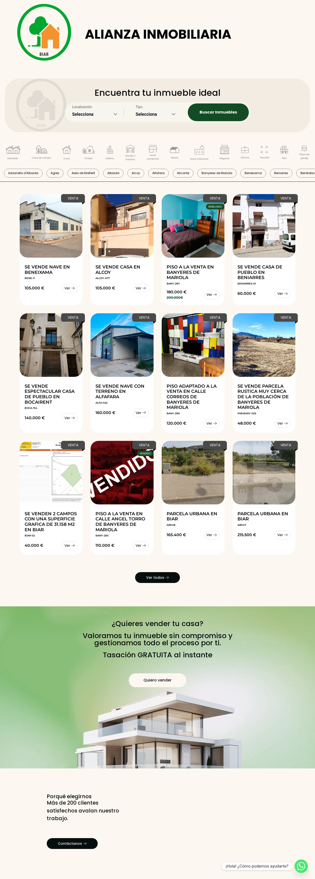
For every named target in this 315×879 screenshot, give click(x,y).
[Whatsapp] (301, 866)
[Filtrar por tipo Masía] (174, 153)
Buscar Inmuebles (218, 112)
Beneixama (253, 173)
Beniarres (281, 173)
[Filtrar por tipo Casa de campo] (41, 153)
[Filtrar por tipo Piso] (284, 153)
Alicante (183, 173)
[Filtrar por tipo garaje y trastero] (130, 153)
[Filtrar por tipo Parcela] (265, 153)
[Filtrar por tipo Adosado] (13, 153)
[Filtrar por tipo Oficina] (245, 153)
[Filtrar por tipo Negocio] (224, 154)
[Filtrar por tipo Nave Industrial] (199, 153)
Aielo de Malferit (83, 173)
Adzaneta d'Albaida (23, 173)
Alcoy (136, 173)
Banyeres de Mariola (217, 173)
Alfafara (158, 173)
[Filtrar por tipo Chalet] (88, 153)
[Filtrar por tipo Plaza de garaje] (304, 153)
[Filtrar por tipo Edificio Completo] (110, 153)
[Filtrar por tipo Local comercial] (152, 153)
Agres (55, 173)
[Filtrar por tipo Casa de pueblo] (67, 153)
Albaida (113, 173)
